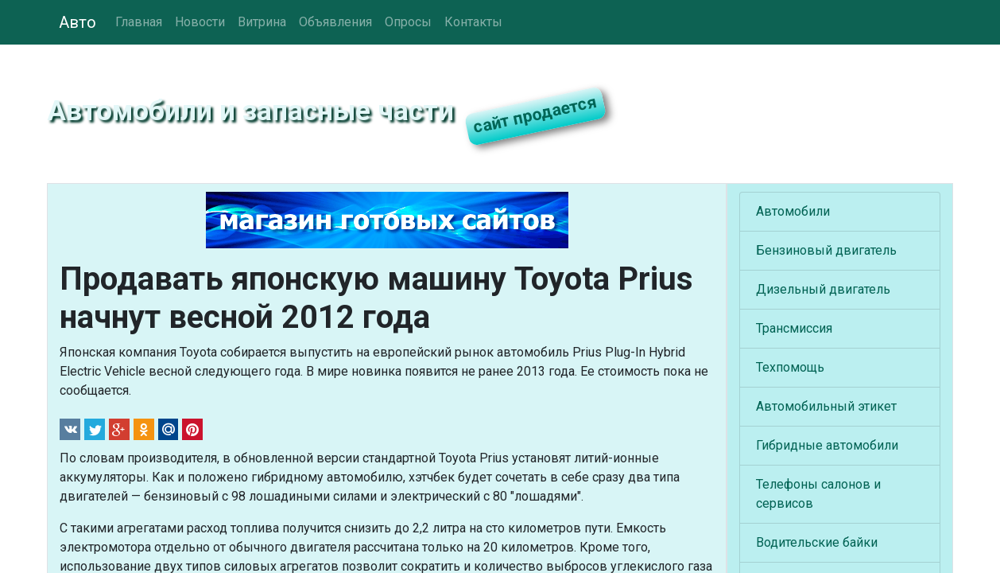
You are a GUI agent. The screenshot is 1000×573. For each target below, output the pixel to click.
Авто (77, 22)
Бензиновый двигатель (826, 250)
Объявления (335, 21)
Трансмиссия (794, 328)
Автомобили (793, 211)
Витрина (262, 21)
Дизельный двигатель (823, 289)
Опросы (408, 21)
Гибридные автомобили (827, 445)
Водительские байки (817, 542)
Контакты (473, 21)
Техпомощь (790, 367)
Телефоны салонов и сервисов (818, 494)
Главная (138, 21)
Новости (200, 21)
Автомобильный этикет (826, 406)
